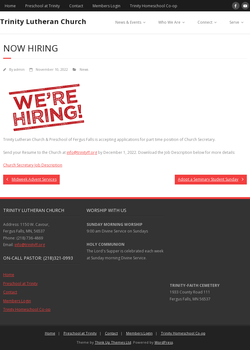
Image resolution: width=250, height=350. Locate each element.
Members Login (106, 6)
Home (10, 6)
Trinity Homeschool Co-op (153, 6)
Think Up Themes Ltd (113, 342)
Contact (76, 6)
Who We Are (169, 22)
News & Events (128, 22)
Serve (234, 22)
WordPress (164, 342)
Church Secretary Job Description (32, 165)
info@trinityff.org (82, 152)
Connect (205, 22)
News (84, 69)
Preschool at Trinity (42, 6)
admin (19, 69)
